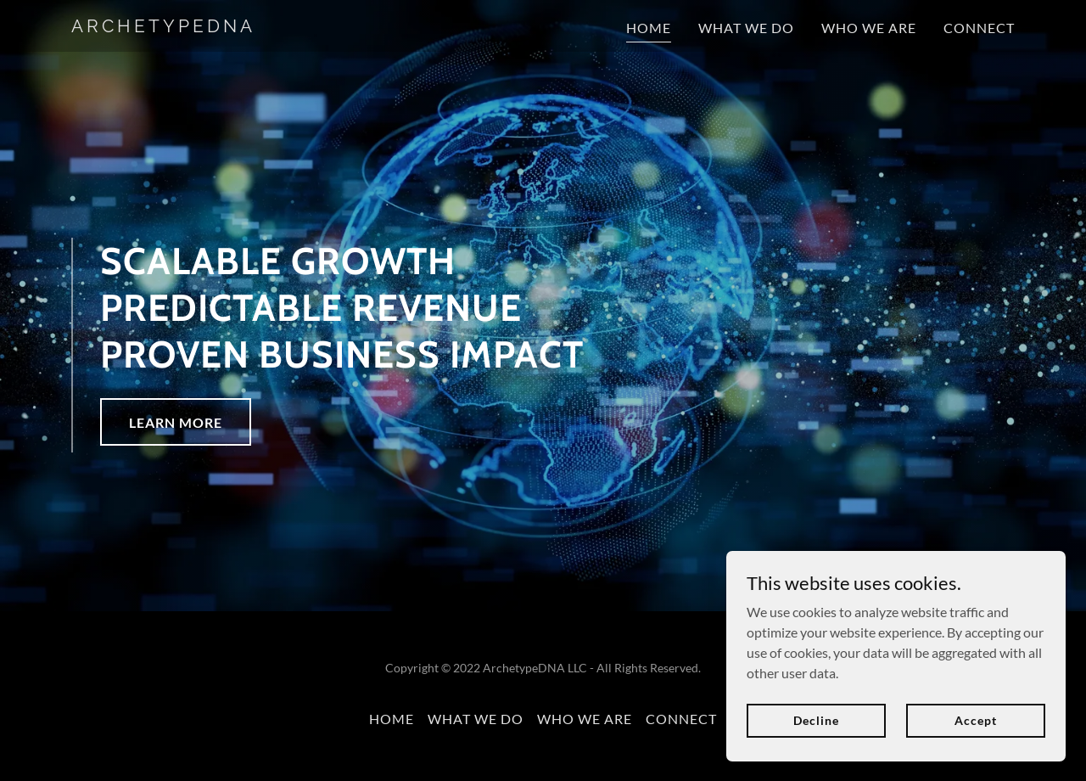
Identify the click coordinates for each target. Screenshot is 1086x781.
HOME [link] (648, 28)
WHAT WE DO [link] (746, 28)
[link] (236, 27)
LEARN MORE (175, 422)
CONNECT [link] (979, 28)
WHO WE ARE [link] (868, 28)
